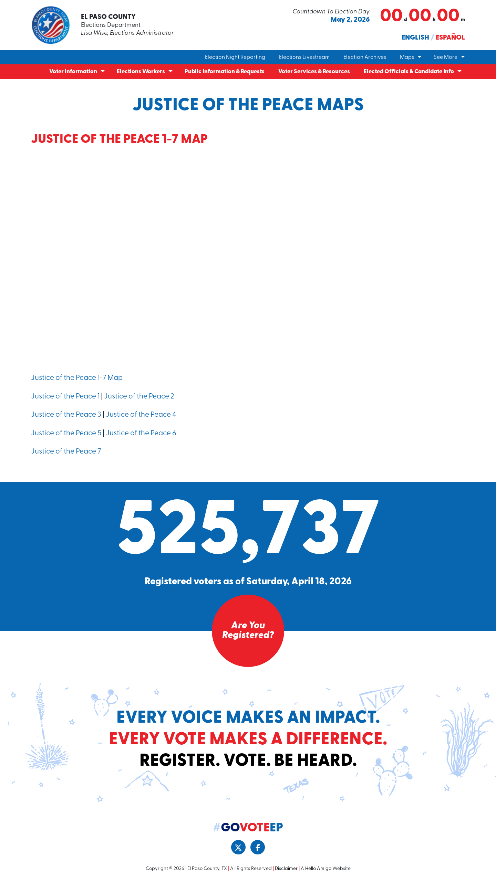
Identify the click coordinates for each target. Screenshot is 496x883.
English (415, 37)
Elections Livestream (304, 57)
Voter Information (73, 72)
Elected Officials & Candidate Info (409, 72)
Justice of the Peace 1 (65, 396)
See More (445, 57)
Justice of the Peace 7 (66, 451)
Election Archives (364, 57)
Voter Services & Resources (314, 72)
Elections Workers (141, 72)
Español (450, 37)
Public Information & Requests (225, 72)
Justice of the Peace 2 (139, 396)
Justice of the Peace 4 (141, 414)
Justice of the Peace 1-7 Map (77, 378)
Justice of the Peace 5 (66, 433)
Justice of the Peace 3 (66, 414)
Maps (407, 57)
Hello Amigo (318, 868)
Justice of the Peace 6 (141, 433)
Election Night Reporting (235, 57)
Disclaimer (286, 868)
